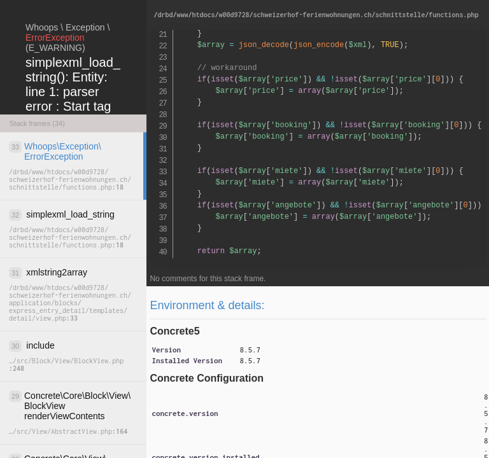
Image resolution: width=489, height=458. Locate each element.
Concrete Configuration (207, 378)
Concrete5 (174, 331)
